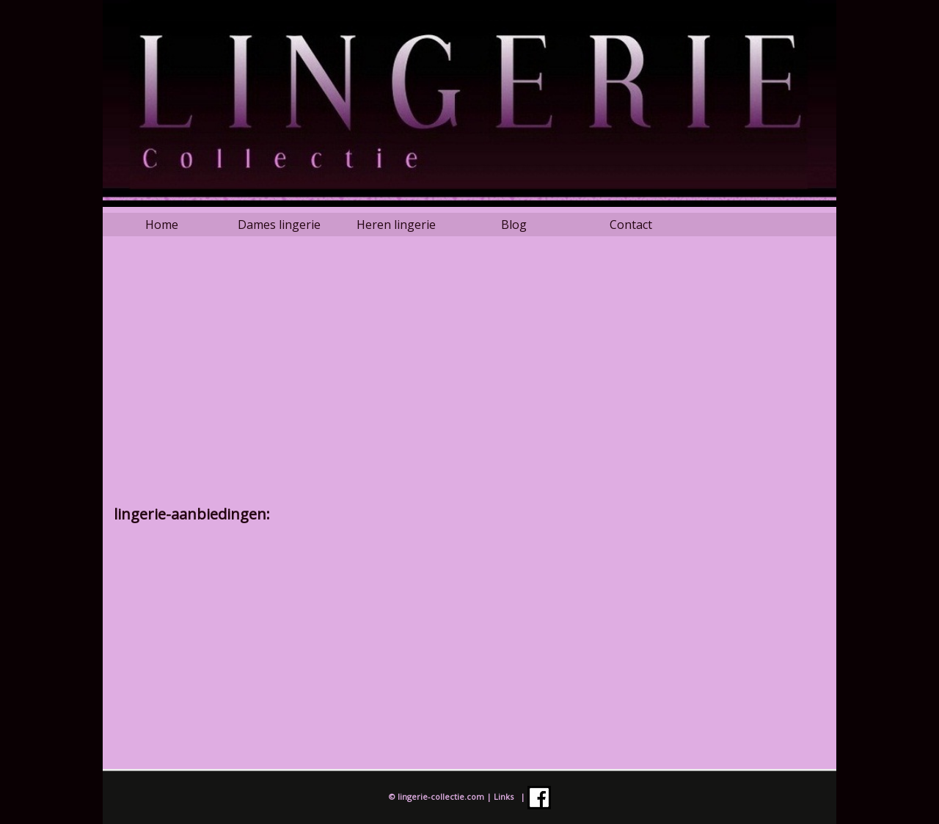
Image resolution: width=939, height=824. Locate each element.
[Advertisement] (469, 379)
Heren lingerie (396, 224)
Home (161, 224)
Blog (514, 224)
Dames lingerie (279, 224)
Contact (631, 224)
